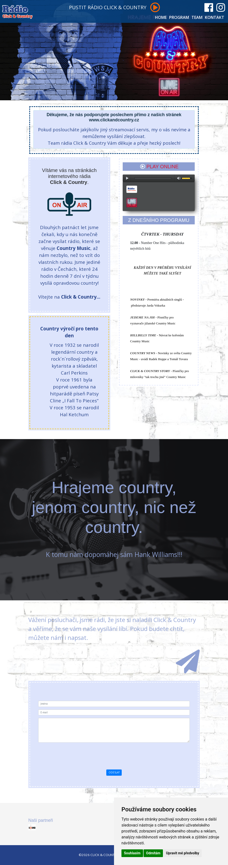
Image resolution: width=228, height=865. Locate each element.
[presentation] (122, 754)
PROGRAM (179, 17)
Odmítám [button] (153, 853)
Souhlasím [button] (132, 853)
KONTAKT (214, 17)
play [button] (127, 178)
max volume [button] (179, 178)
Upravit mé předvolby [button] (182, 853)
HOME (161, 17)
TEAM (196, 17)
